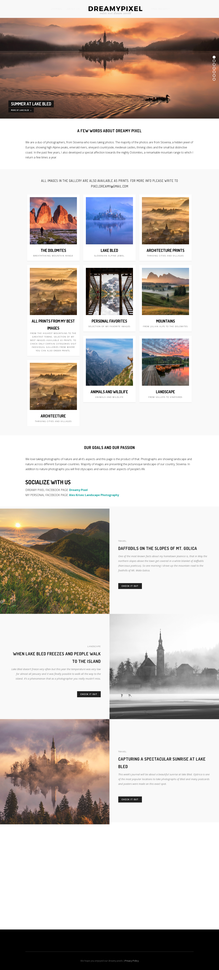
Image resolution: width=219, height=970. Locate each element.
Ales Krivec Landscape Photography (94, 495)
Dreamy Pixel (78, 490)
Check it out (130, 594)
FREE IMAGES (159, 8)
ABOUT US (73, 8)
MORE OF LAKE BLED (21, 110)
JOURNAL (57, 8)
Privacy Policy (132, 960)
